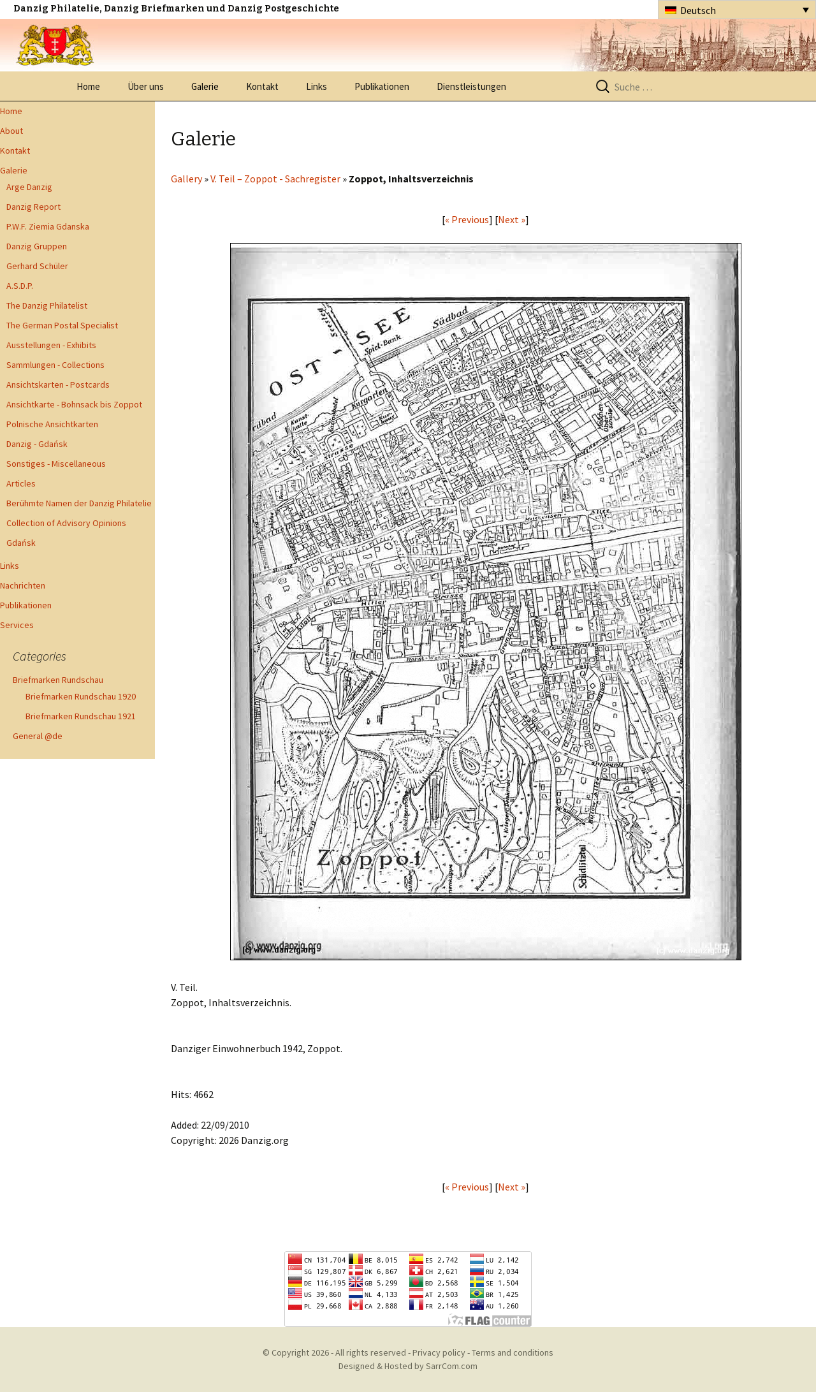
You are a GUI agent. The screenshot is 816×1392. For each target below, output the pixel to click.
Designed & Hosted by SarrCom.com (408, 1366)
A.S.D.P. (19, 285)
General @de (37, 736)
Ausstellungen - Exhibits (51, 345)
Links (316, 86)
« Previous (467, 219)
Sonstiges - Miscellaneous (56, 463)
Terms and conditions (512, 1352)
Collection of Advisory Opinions (66, 523)
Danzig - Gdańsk (37, 444)
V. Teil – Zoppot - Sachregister (275, 178)
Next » (511, 219)
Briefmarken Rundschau (58, 679)
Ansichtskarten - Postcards (58, 384)
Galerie (205, 86)
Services (17, 625)
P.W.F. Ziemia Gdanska (47, 226)
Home (88, 86)
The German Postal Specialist (62, 325)
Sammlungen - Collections (55, 364)
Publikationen (381, 86)
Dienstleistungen (471, 86)
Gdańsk (21, 542)
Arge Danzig (29, 187)
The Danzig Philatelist (46, 305)
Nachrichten (22, 585)
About (11, 130)
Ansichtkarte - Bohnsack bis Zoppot (74, 404)
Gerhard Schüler (37, 266)
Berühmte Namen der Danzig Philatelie (79, 503)
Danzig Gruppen (36, 246)
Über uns (145, 86)
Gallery (186, 178)
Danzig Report (33, 206)
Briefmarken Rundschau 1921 (81, 716)
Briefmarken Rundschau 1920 (81, 696)
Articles (21, 483)
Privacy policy (438, 1352)
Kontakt (262, 86)
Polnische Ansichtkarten (52, 424)
